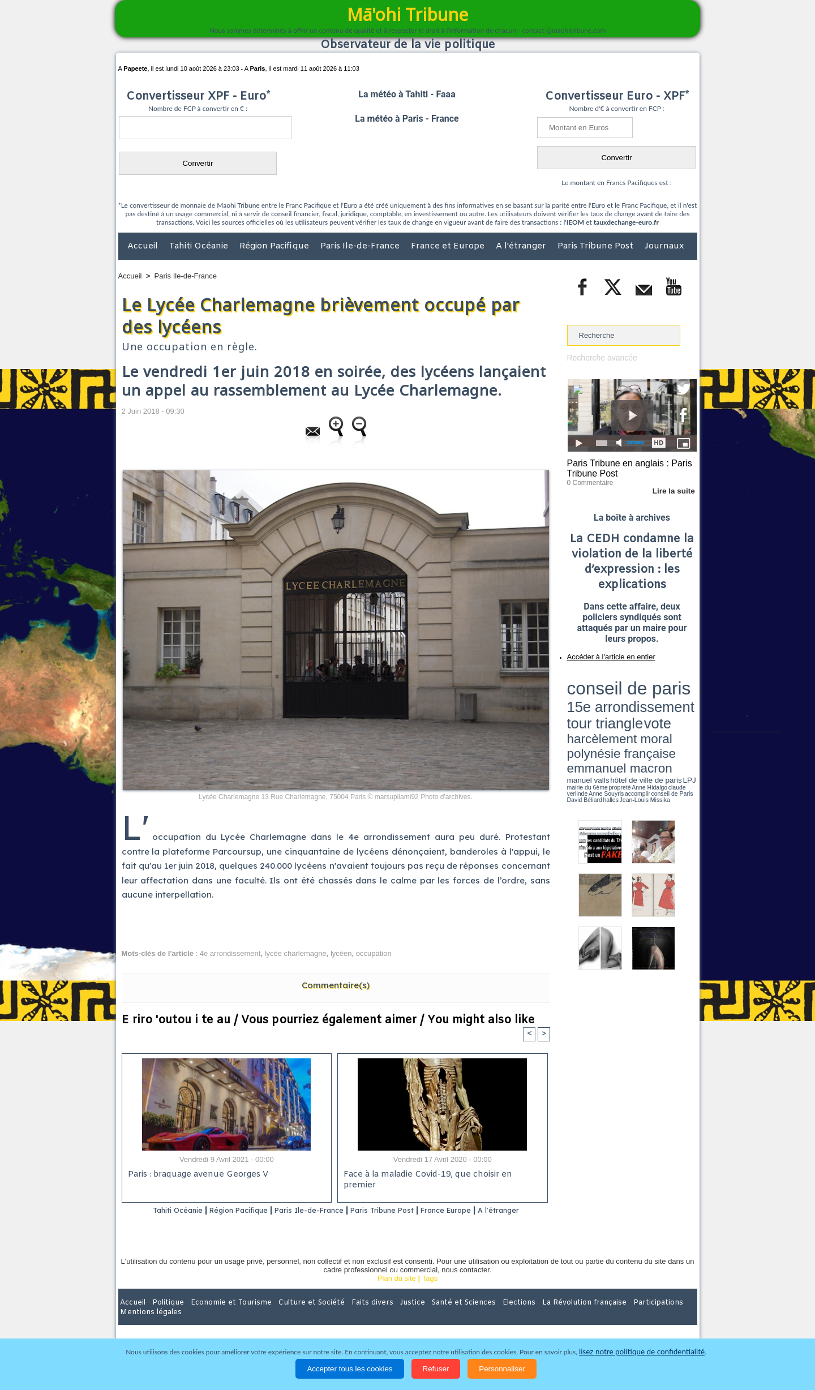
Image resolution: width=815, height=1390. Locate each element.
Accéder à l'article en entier (604, 653)
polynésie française (659, 699)
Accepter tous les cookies (349, 1369)
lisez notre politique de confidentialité (642, 1352)
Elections (482, 1316)
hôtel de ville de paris (673, 708)
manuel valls (640, 708)
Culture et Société (295, 1316)
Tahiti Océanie (199, 246)
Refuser (436, 1369)
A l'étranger (522, 246)
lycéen (341, 953)
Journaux (664, 246)
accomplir (686, 715)
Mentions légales (665, 1316)
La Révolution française (542, 1316)
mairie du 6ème (586, 715)
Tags (429, 1293)
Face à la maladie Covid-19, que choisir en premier (441, 1175)
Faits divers (350, 1316)
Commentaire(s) (336, 985)
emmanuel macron (597, 707)
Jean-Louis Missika (637, 718)
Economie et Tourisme (222, 1316)
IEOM (575, 222)
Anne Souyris (668, 715)
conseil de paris (602, 679)
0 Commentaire (588, 480)
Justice (385, 1316)
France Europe (487, 1210)
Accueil (143, 246)
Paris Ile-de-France (361, 246)
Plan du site (397, 1293)
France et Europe (449, 246)
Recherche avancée (600, 357)
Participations (609, 1316)
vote (677, 690)
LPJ (570, 714)
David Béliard (602, 718)
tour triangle (646, 690)
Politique (164, 1316)
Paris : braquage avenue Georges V (196, 1175)
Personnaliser (502, 1369)
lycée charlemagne (296, 953)
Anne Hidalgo (623, 715)
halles (617, 718)
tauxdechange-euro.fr (626, 222)
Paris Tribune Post (596, 246)
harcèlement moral (597, 699)
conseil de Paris (579, 718)
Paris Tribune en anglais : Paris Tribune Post (626, 467)
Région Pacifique (275, 246)
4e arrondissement (230, 953)
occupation (374, 953)
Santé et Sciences (432, 1316)
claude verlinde (645, 715)
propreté (605, 715)
